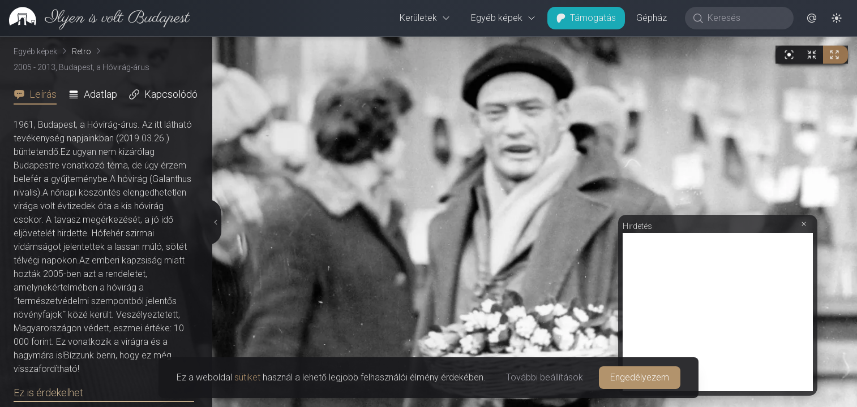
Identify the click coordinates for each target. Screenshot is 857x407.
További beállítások (544, 377)
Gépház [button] (651, 17)
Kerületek (425, 17)
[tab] (38, 94)
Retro (81, 51)
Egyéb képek (503, 17)
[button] (811, 18)
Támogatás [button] (586, 17)
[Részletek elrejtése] (214, 222)
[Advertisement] (718, 312)
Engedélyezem (639, 377)
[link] (95, 18)
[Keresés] (745, 18)
